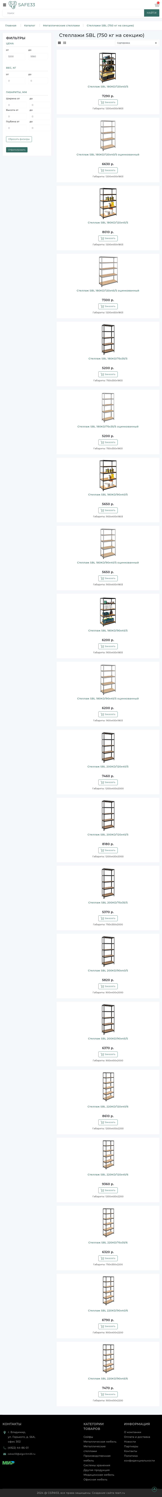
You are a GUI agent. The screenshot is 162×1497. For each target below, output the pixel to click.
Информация (137, 1424)
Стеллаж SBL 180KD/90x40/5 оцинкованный (108, 562)
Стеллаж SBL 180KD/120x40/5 (108, 86)
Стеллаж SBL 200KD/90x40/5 (108, 970)
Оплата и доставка (137, 1436)
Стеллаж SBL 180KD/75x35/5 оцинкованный (108, 426)
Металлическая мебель (100, 1441)
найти (152, 12)
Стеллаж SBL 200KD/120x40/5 (108, 766)
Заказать (108, 102)
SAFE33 (21, 4)
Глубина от (12, 121)
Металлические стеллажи (61, 25)
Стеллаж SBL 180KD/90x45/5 (108, 630)
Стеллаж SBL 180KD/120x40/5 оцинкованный (108, 154)
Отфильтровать (16, 149)
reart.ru (120, 1492)
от (7, 50)
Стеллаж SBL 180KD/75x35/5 (108, 358)
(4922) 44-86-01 (18, 1447)
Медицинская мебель (99, 1474)
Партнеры (131, 1446)
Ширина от (13, 98)
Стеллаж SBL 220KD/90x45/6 (108, 1378)
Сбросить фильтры (19, 139)
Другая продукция (97, 1470)
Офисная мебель (95, 1479)
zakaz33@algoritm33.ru (21, 1454)
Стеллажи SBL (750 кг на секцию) (110, 25)
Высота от (12, 110)
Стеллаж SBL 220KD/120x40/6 (108, 1106)
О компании (132, 1432)
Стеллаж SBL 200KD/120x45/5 (108, 834)
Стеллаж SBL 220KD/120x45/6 (108, 1174)
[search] (81, 13)
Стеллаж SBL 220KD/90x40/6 (108, 1310)
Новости (130, 1441)
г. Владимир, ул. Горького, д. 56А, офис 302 (21, 1437)
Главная (10, 25)
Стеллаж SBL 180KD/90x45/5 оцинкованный (108, 698)
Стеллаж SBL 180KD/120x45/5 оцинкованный (108, 290)
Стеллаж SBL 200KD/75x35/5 (108, 902)
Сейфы (88, 1436)
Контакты (12, 1424)
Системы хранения (97, 1465)
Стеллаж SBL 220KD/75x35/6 (108, 1242)
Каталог (29, 25)
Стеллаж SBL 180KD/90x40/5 (108, 494)
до (29, 50)
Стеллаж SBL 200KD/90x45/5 (108, 1038)
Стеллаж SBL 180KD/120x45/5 (108, 222)
